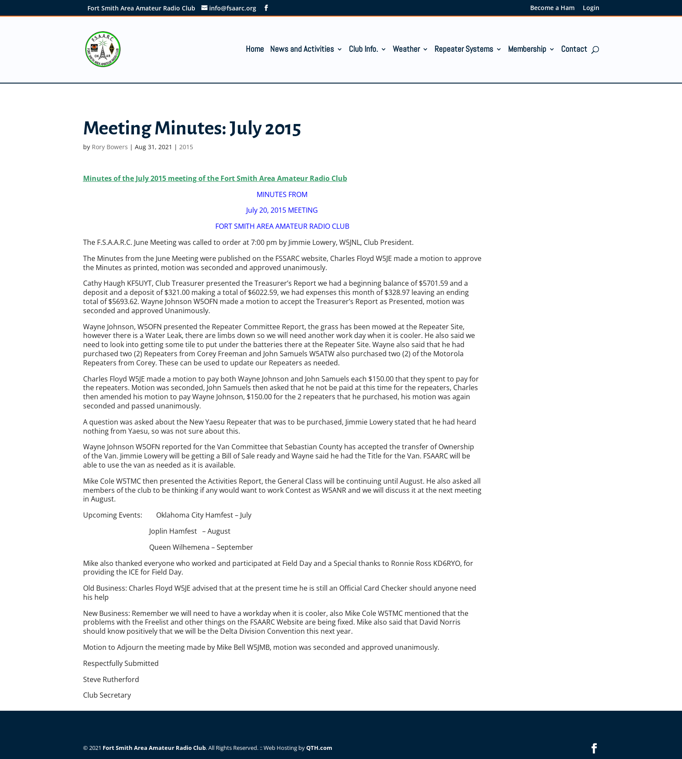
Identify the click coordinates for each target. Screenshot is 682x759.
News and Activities (302, 50)
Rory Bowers (110, 147)
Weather (406, 50)
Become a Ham (552, 8)
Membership (527, 50)
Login (591, 8)
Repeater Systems (464, 50)
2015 (186, 147)
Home (255, 50)
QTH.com (319, 748)
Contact (574, 50)
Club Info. (363, 50)
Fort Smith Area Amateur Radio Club (154, 748)
